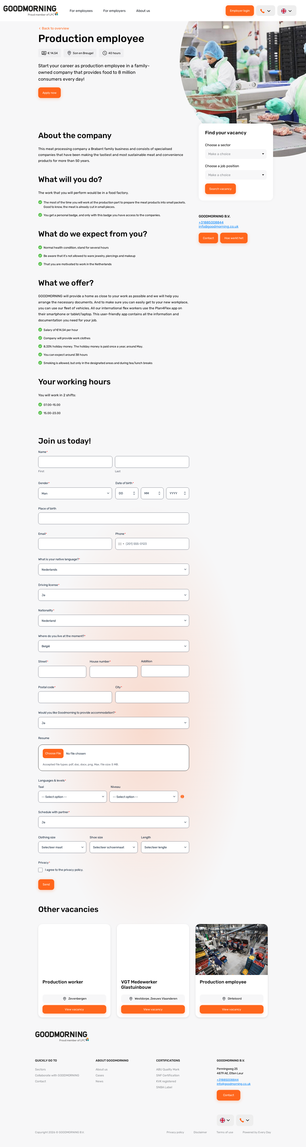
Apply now (49, 92)
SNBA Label (164, 1087)
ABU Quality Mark (167, 1069)
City (118, 687)
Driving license (48, 585)
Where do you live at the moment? (61, 636)
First (41, 471)
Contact (208, 238)
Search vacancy (220, 188)
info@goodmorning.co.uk (218, 226)
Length (146, 837)
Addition (146, 661)
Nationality (46, 610)
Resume (43, 738)
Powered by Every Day (257, 1132)
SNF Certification (167, 1075)
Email (42, 534)
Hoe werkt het (233, 238)
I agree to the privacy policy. (64, 870)
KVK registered (166, 1081)
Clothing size (46, 837)
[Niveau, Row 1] (143, 796)
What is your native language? (59, 559)
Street (43, 661)
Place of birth (47, 508)
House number (100, 661)
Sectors (40, 1069)
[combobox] (120, 543)
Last (117, 471)
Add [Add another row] (182, 796)
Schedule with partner (54, 812)
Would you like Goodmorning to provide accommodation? (77, 712)
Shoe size (96, 837)
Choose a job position (222, 166)
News (99, 1081)
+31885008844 (211, 222)
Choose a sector (218, 145)
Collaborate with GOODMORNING (57, 1075)
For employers (114, 11)
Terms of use (225, 1132)
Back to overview (53, 28)
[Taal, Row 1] (72, 796)
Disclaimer (200, 1132)
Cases (100, 1075)
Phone (120, 534)
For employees (81, 11)
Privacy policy (175, 1132)
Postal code (46, 687)
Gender (44, 483)
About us (143, 11)
